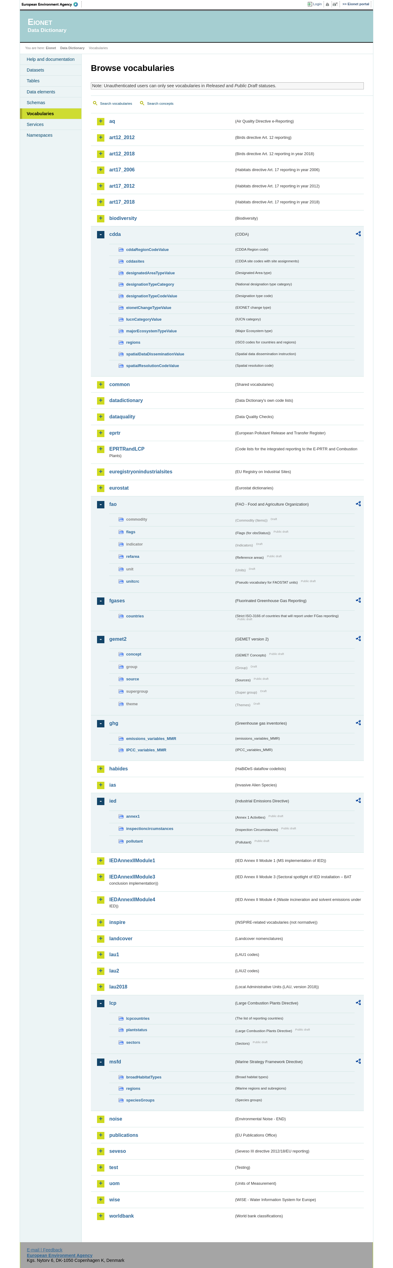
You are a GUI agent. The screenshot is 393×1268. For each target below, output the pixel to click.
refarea (132, 556)
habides (118, 768)
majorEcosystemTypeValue (151, 331)
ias (112, 785)
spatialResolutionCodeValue (152, 365)
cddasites (135, 261)
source (132, 679)
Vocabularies (40, 113)
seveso (117, 1151)
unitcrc (132, 581)
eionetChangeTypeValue (148, 307)
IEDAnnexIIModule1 (132, 860)
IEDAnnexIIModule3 (132, 876)
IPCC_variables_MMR (146, 750)
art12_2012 (122, 137)
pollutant (134, 841)
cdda (115, 234)
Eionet (51, 48)
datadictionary (126, 400)
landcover (121, 938)
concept (133, 654)
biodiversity (123, 218)
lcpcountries (138, 1018)
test (113, 1167)
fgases (117, 600)
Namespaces (40, 135)
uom (114, 1183)
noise (115, 1118)
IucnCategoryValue (143, 319)
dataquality (122, 416)
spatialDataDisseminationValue (155, 354)
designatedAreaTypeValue (150, 273)
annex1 (133, 816)
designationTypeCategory (150, 284)
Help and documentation (51, 59)
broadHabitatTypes (143, 1077)
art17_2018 (122, 202)
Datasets (35, 70)
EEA (52, 4)
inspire (117, 922)
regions (133, 342)
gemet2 (117, 639)
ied (112, 801)
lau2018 (118, 986)
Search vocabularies (116, 103)
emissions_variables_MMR (151, 738)
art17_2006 (122, 169)
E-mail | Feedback (44, 1249)
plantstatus (136, 1029)
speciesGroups (140, 1100)
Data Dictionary (72, 48)
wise (114, 1199)
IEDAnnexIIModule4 (132, 899)
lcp (112, 1003)
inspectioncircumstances (149, 828)
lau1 (114, 954)
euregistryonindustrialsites (140, 471)
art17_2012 (122, 186)
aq (112, 121)
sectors (133, 1042)
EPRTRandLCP (127, 449)
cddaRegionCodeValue (147, 249)
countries (135, 616)
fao (113, 504)
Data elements (41, 91)
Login (317, 4)
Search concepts (160, 103)
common (119, 384)
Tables (33, 80)
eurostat (119, 488)
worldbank (121, 1216)
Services (35, 124)
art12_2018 (122, 153)
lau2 (114, 970)
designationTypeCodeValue (151, 296)
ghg (113, 723)
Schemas (36, 102)
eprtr (114, 433)
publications (123, 1135)
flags (130, 532)
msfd (115, 1061)
